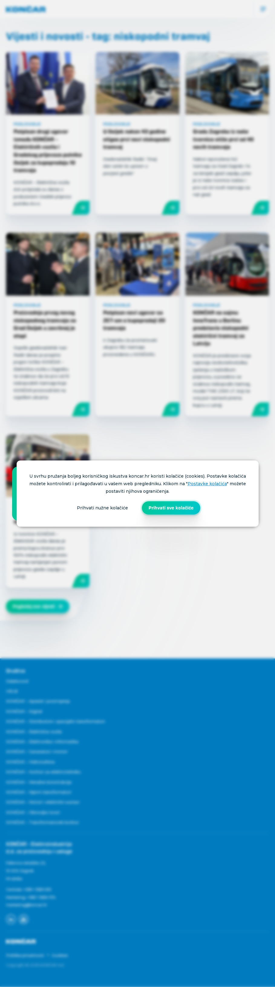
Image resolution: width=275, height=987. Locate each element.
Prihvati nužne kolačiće (102, 508)
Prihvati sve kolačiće (171, 507)
